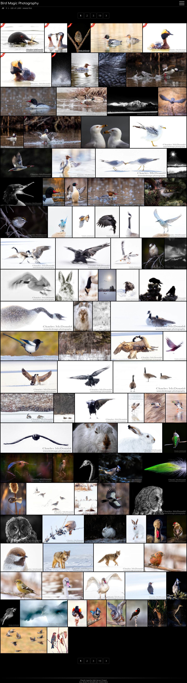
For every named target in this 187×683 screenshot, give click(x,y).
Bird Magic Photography (20, 3)
